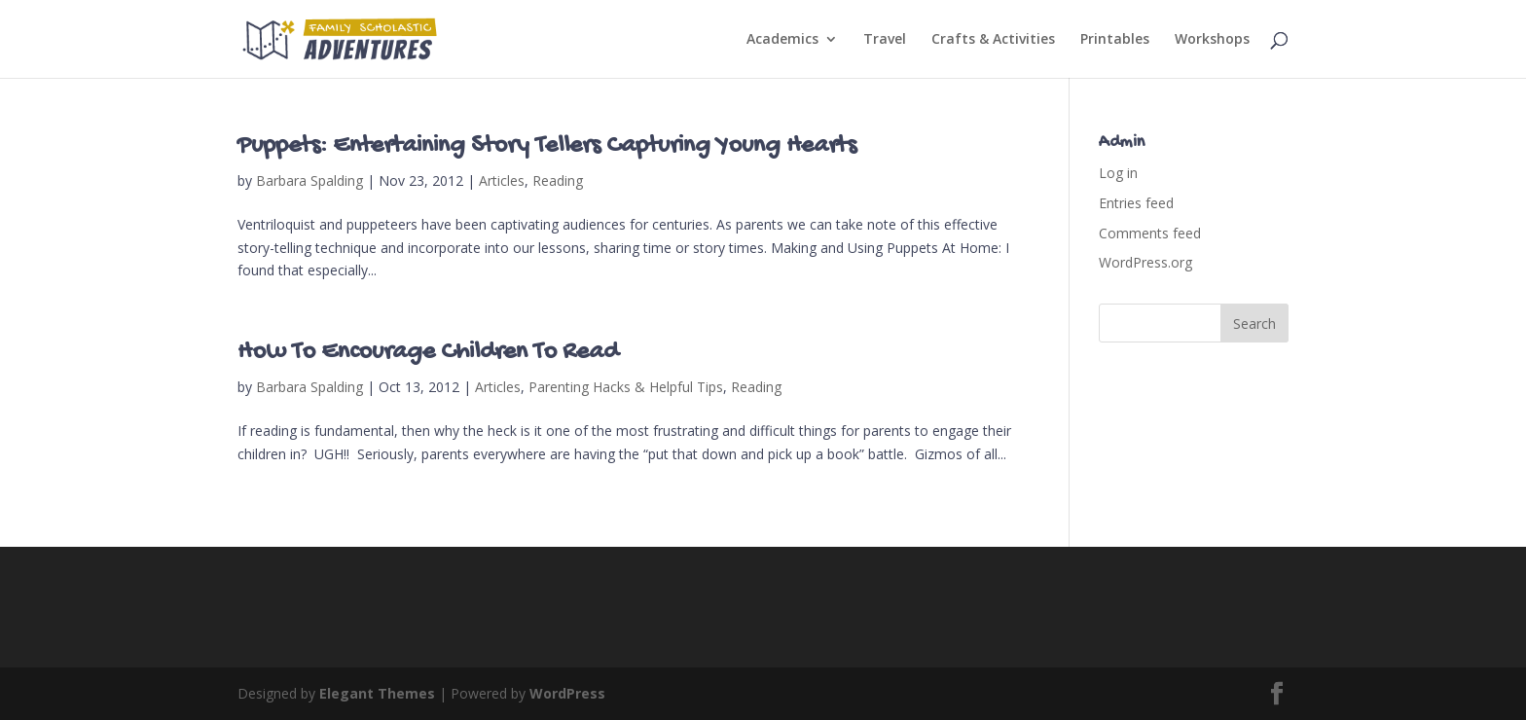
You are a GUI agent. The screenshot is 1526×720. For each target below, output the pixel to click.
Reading (557, 180)
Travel (884, 40)
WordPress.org (1145, 262)
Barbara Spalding (309, 180)
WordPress (567, 693)
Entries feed (1136, 203)
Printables (1114, 40)
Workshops (1212, 40)
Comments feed (1150, 233)
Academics (782, 40)
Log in (1118, 172)
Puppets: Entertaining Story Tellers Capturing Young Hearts (546, 146)
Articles (502, 180)
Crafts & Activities (993, 40)
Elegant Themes (377, 693)
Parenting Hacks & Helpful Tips (625, 387)
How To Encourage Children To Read (427, 353)
